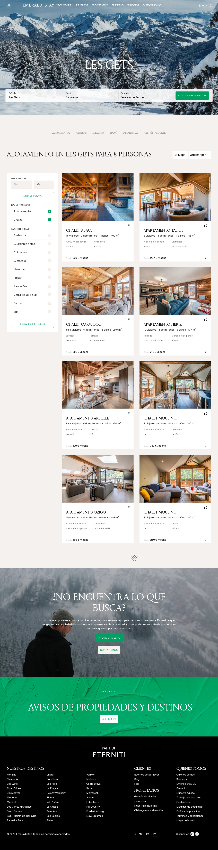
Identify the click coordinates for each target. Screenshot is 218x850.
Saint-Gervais (14, 811)
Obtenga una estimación (148, 810)
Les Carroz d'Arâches (19, 807)
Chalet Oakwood (83, 324)
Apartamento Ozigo (86, 512)
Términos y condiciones (190, 816)
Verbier (90, 775)
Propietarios (100, 5)
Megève (12, 798)
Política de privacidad (188, 811)
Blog (136, 779)
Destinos (82, 5)
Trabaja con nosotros (188, 798)
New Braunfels (94, 816)
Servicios (133, 5)
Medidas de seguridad (189, 807)
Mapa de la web (185, 820)
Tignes (51, 798)
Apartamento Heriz (163, 324)
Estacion (98, 132)
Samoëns (52, 811)
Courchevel (13, 793)
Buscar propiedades (192, 95)
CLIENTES (142, 768)
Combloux (52, 779)
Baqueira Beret (15, 820)
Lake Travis (93, 802)
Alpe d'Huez (14, 788)
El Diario (118, 5)
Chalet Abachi (80, 230)
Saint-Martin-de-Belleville (21, 816)
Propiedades (64, 5)
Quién (69, 93)
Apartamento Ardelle (87, 418)
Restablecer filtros (32, 323)
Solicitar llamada (109, 638)
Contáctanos (183, 802)
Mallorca (91, 779)
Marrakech (92, 793)
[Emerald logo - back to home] (31, 5)
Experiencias (130, 132)
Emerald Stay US (186, 784)
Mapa (181, 155)
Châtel (50, 775)
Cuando (125, 93)
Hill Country (93, 807)
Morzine (11, 775)
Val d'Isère (53, 802)
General (81, 132)
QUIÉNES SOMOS (191, 768)
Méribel (11, 802)
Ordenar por (198, 155)
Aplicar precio (32, 196)
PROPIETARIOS (146, 790)
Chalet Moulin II (160, 512)
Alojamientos (61, 132)
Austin (90, 798)
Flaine (50, 820)
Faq (136, 784)
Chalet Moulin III (160, 418)
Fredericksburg (95, 811)
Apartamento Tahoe (164, 230)
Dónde (12, 93)
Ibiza (89, 788)
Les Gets (12, 784)
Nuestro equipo (185, 793)
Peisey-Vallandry (56, 793)
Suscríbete (109, 719)
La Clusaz (52, 807)
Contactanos (109, 649)
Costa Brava (93, 784)
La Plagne (52, 788)
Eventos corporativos (147, 775)
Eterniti (180, 788)
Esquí (113, 132)
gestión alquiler (155, 132)
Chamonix (12, 779)
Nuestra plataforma (145, 806)
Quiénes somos (152, 5)
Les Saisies (53, 816)
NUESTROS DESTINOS (25, 768)
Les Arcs (52, 784)
